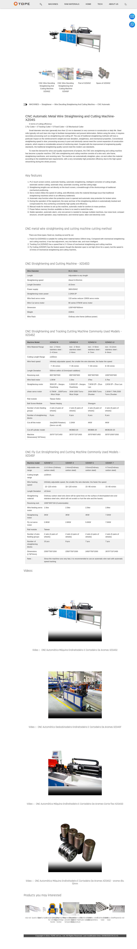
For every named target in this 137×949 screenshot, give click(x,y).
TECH (100, 4)
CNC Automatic (107, 104)
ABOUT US (113, 4)
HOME (88, 4)
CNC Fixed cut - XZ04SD (10, 38)
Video (5, 61)
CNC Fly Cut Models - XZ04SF (9, 55)
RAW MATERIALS (71, 4)
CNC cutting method (8, 31)
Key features (8, 25)
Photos (6, 21)
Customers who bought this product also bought (9, 68)
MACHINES (53, 4)
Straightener (50, 104)
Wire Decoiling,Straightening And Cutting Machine (78, 104)
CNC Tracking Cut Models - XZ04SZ (9, 47)
